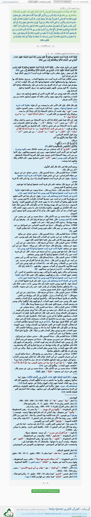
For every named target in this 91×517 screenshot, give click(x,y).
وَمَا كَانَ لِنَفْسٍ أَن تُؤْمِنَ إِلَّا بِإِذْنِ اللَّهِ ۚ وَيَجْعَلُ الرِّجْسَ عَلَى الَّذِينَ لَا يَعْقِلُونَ (45, 19)
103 (60, 29)
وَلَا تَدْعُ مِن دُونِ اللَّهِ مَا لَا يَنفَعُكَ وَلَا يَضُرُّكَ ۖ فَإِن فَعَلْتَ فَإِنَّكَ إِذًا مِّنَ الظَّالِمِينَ (34, 38)
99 (70, 19)
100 (21, 19)
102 (37, 26)
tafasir (33, 1)
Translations (44, 1)
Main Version (80, 1)
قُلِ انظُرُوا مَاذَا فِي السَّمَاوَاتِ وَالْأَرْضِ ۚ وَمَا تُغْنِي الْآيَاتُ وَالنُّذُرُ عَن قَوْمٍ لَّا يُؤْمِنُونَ (44, 20)
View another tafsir (45, 491)
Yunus (73, 8)
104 (32, 33)
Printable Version (62, 1)
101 (31, 22)
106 (42, 40)
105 (58, 36)
